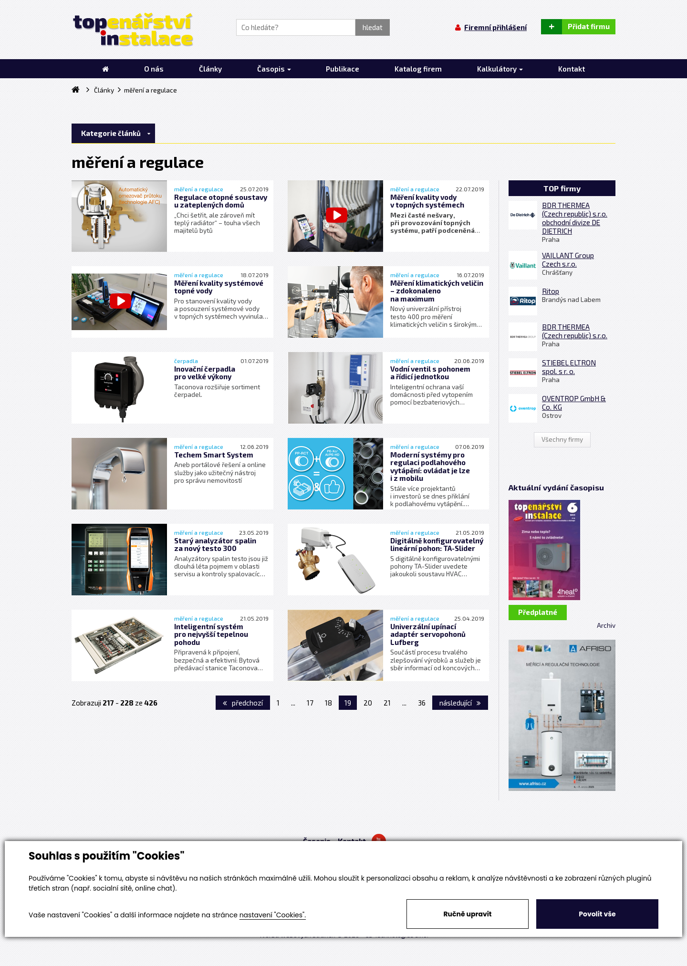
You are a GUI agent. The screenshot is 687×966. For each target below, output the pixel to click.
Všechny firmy (562, 439)
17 (310, 702)
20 (368, 702)
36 (422, 702)
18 (328, 702)
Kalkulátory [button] (500, 68)
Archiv (606, 625)
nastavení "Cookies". (272, 915)
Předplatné (537, 612)
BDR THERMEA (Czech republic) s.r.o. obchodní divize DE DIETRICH (574, 218)
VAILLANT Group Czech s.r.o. (568, 259)
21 (387, 702)
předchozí (243, 702)
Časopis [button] (274, 68)
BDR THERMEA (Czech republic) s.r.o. (574, 331)
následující (460, 702)
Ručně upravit (467, 914)
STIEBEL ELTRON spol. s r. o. (569, 366)
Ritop (550, 291)
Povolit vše (597, 914)
